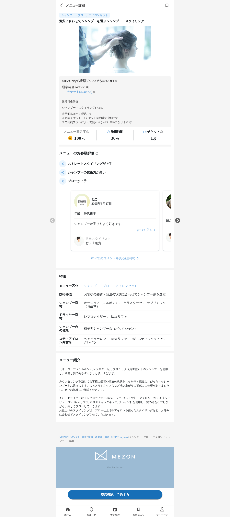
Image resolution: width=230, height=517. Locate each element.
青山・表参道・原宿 (98, 437)
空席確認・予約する (115, 494)
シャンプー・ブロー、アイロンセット (110, 286)
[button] (161, 131)
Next (178, 221)
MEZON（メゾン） (70, 437)
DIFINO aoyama (119, 437)
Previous (52, 221)
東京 (84, 437)
